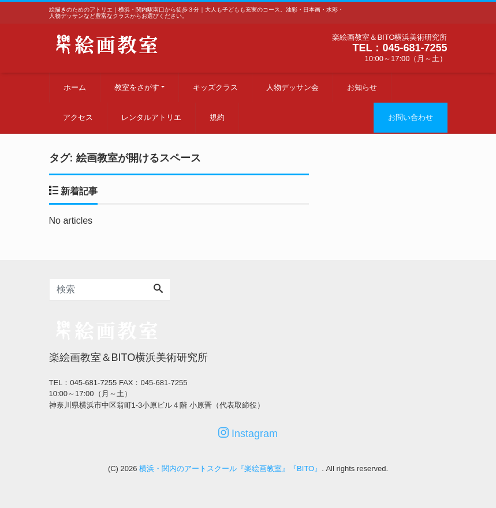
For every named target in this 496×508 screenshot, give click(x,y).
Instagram (248, 433)
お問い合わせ (410, 117)
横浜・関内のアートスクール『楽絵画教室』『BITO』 (230, 468)
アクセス (78, 117)
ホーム (75, 87)
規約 (217, 117)
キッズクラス (215, 87)
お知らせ (362, 87)
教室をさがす (136, 87)
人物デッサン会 (292, 87)
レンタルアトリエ (151, 117)
